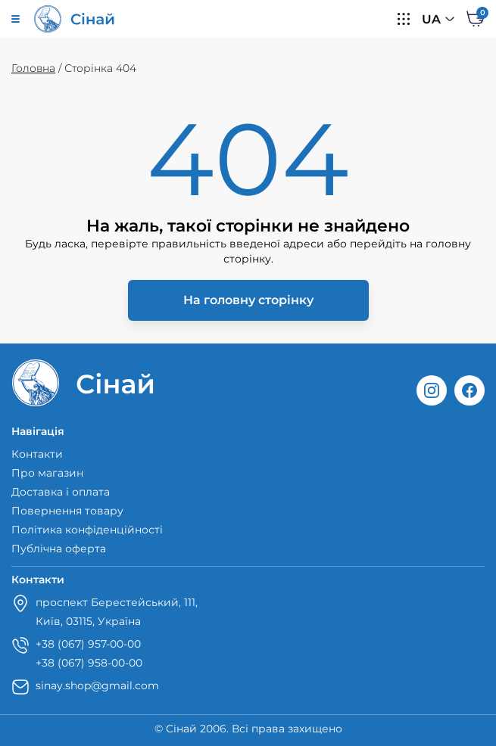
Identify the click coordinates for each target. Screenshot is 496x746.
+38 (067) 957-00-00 (88, 644)
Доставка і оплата (60, 492)
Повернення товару (67, 511)
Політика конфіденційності (87, 529)
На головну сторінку (248, 300)
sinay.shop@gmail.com (97, 685)
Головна (33, 68)
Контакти (37, 454)
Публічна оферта (58, 548)
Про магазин (47, 473)
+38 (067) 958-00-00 (89, 663)
